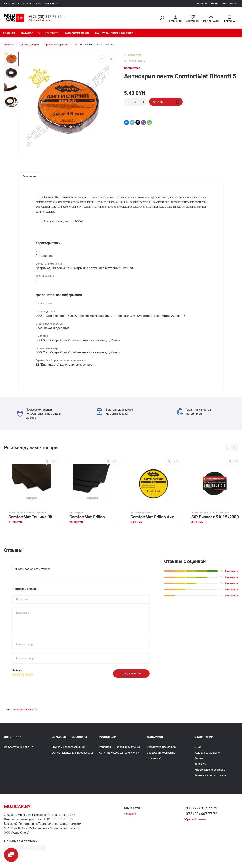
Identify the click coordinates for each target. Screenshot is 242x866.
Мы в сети (227, 3)
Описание (29, 176)
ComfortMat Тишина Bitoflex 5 (32, 517)
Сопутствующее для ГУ (18, 746)
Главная (9, 33)
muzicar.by (17, 806)
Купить (166, 102)
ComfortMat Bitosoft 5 (24, 709)
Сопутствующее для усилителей (119, 752)
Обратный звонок (47, 3)
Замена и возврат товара (210, 775)
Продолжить (131, 673)
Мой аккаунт (211, 18)
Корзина (229, 18)
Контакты (52, 33)
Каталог (27, 33)
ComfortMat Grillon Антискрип (154, 517)
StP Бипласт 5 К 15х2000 (215, 517)
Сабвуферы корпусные (161, 752)
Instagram (130, 813)
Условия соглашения (207, 752)
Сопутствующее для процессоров (73, 752)
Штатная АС (154, 758)
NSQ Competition (77, 33)
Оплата (213, 3)
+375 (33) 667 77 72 (200, 814)
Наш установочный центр (114, 33)
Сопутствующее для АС (161, 746)
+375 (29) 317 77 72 (16, 3)
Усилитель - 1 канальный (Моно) (119, 746)
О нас (200, 3)
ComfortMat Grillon (87, 517)
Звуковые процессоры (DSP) (69, 746)
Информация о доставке (209, 769)
